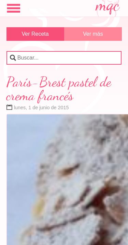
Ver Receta (35, 34)
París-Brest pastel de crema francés (58, 88)
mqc (107, 7)
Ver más (93, 34)
